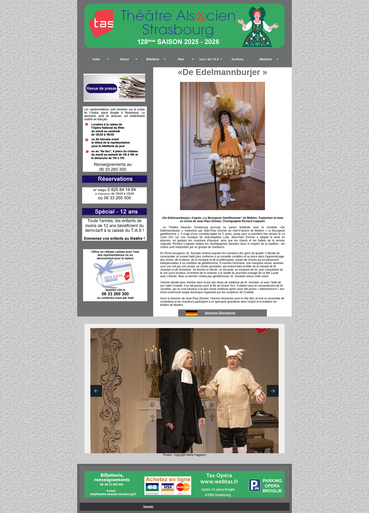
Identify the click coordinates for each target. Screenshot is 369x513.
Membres (266, 59)
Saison (124, 59)
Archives (238, 59)
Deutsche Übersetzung (220, 313)
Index (96, 59)
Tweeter (148, 506)
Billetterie (152, 59)
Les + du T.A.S (209, 59)
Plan (181, 59)
